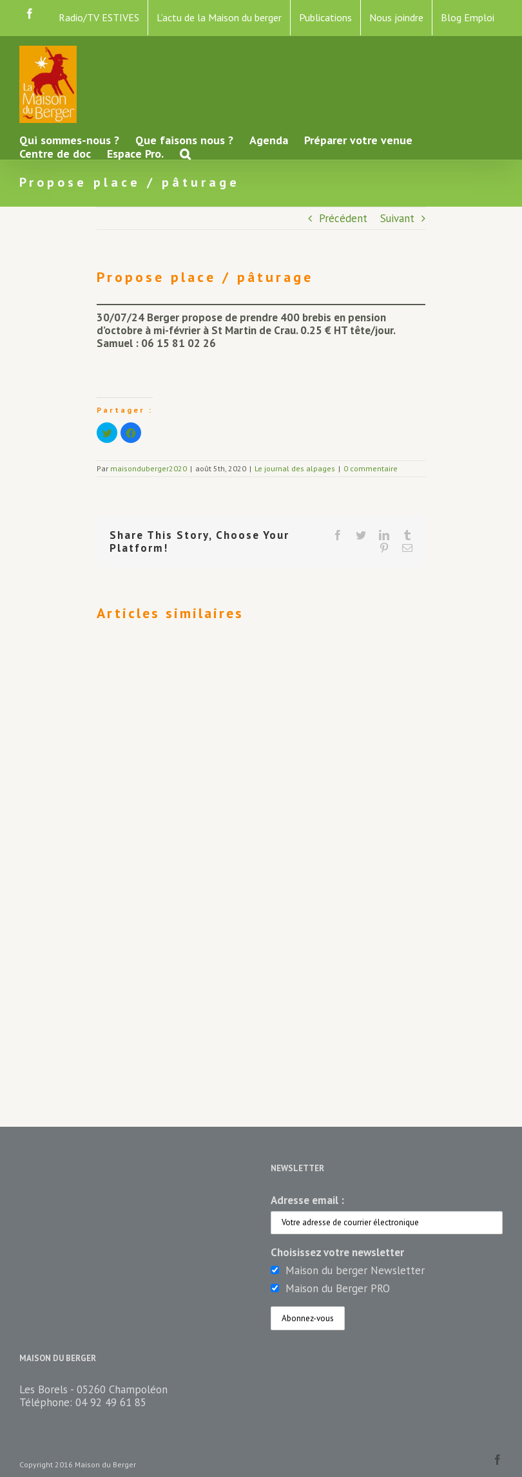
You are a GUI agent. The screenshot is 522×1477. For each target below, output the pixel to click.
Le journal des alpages (295, 468)
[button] (185, 153)
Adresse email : (307, 1200)
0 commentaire (370, 468)
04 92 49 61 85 (110, 1402)
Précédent (343, 218)
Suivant (397, 218)
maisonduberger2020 (148, 468)
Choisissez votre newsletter (337, 1252)
